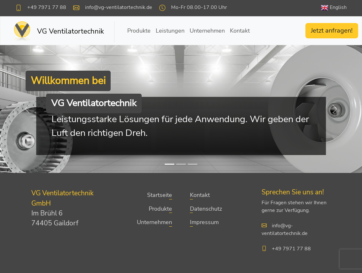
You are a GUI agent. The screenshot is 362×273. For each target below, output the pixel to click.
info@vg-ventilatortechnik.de (118, 7)
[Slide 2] (181, 164)
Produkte (139, 31)
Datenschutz (206, 209)
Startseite (159, 195)
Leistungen (170, 31)
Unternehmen (207, 31)
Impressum (204, 222)
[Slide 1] (169, 164)
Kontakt (240, 31)
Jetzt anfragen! (332, 30)
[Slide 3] (192, 164)
